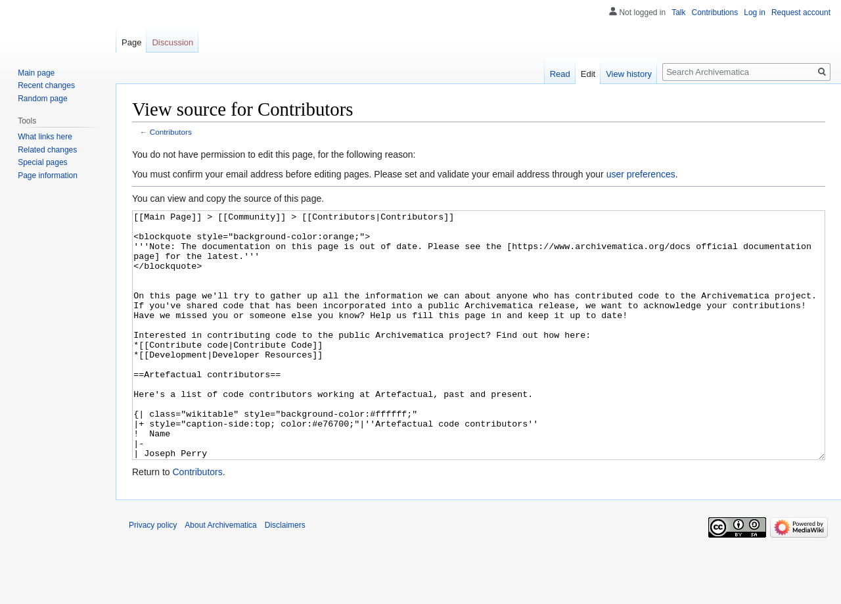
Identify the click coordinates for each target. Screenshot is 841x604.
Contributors (171, 132)
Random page (42, 98)
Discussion (172, 42)
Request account (800, 12)
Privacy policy (153, 574)
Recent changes (46, 85)
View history (629, 74)
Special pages (42, 162)
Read (560, 74)
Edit (588, 74)
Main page (36, 73)
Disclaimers (285, 574)
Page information (48, 175)
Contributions (715, 12)
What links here (45, 136)
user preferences (640, 174)
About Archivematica (220, 574)
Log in (754, 12)
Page (131, 42)
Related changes (47, 149)
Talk (678, 12)
